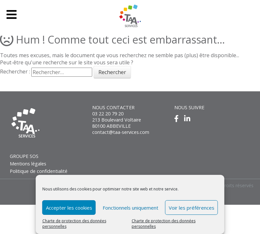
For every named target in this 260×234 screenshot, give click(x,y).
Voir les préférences (191, 207)
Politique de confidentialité (38, 171)
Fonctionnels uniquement (130, 207)
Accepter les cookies (69, 207)
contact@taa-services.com (120, 132)
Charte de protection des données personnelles (74, 223)
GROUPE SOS (24, 156)
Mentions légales (28, 164)
